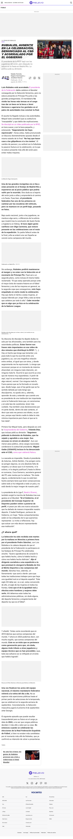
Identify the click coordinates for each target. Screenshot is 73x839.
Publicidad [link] (43, 835)
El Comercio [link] (4, 825)
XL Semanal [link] (51, 817)
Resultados (8, 2)
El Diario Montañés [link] (29, 806)
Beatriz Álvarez (30, 492)
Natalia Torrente (16, 74)
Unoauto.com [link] (28, 825)
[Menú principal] (2, 3)
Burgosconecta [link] (29, 821)
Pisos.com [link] (51, 810)
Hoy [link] (3, 806)
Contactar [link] (19, 835)
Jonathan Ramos (16, 78)
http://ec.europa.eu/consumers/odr (55, 790)
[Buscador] (71, 3)
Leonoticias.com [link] (29, 817)
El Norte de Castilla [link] (6, 817)
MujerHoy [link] (51, 814)
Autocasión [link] (51, 803)
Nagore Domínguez (17, 76)
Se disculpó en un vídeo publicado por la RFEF (21, 124)
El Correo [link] (4, 810)
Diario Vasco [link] (4, 821)
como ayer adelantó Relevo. (24, 452)
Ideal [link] (3, 828)
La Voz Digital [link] (28, 810)
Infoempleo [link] (28, 828)
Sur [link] (26, 799)
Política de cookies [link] (51, 835)
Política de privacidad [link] (34, 835)
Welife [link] (50, 821)
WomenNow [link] (51, 799)
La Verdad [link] (28, 814)
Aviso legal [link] (25, 835)
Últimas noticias (18, 2)
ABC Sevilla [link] (4, 803)
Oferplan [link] (51, 806)
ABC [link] (3, 799)
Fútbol (3, 7)
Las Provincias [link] (28, 803)
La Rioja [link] (3, 814)
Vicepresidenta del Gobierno (15, 430)
